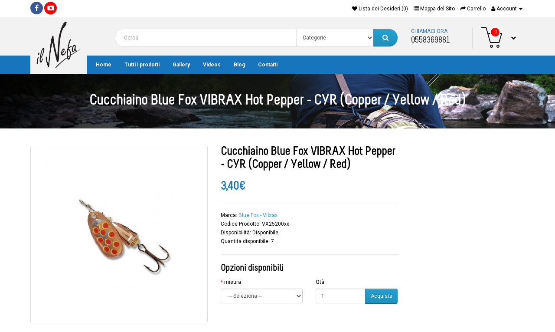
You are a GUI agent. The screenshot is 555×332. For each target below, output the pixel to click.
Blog (239, 65)
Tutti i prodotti (142, 65)
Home (103, 65)
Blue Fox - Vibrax (258, 215)
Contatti (268, 65)
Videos (212, 65)
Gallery (181, 65)
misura (232, 282)
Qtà (320, 282)
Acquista (381, 296)
